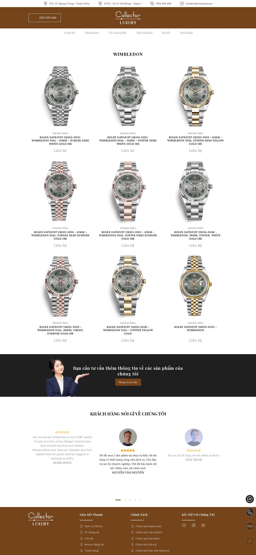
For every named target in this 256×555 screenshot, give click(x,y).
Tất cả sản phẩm (117, 32)
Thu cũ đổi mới (144, 32)
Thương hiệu (92, 32)
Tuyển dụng (186, 32)
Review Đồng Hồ (94, 544)
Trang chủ (69, 32)
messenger (250, 502)
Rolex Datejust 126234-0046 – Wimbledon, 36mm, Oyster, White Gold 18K (196, 235)
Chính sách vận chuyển (149, 532)
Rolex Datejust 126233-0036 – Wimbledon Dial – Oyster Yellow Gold (128, 330)
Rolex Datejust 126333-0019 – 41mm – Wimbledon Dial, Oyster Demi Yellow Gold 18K (195, 140)
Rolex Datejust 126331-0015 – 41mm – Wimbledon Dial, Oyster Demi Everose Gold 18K (128, 235)
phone (250, 517)
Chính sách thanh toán (148, 526)
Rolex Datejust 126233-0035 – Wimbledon (195, 328)
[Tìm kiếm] (225, 18)
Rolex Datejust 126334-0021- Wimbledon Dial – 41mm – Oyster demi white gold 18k (128, 140)
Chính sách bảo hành (147, 538)
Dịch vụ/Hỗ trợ (93, 526)
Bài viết (166, 32)
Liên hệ (89, 538)
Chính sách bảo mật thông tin (153, 550)
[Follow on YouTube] (203, 526)
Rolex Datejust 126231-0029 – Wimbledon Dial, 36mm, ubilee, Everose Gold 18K (60, 330)
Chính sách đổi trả (146, 544)
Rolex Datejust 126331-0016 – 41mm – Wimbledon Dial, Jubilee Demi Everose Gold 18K (60, 235)
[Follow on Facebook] (184, 526)
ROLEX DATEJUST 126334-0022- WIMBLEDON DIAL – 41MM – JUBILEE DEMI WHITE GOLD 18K (60, 140)
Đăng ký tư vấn (128, 382)
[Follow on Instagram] (193, 526)
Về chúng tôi (92, 532)
